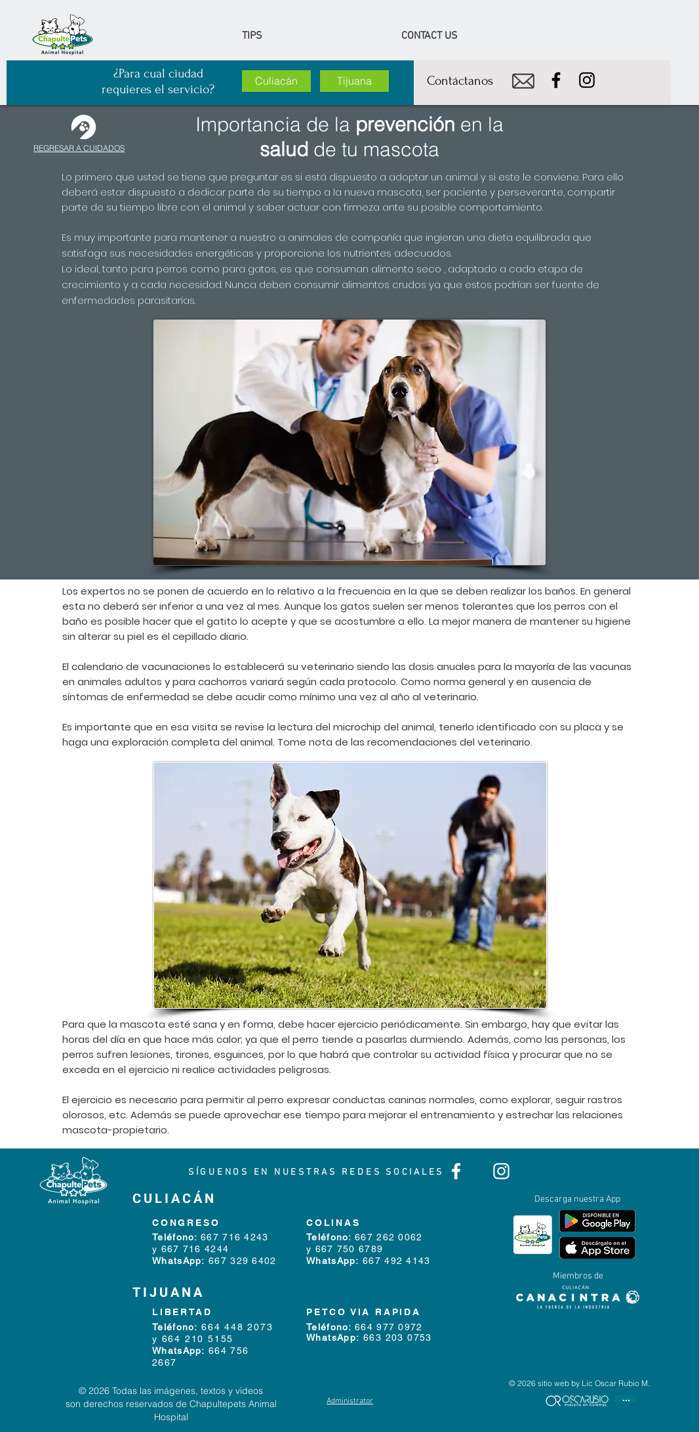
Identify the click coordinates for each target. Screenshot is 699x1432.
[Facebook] (556, 80)
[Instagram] (586, 80)
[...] (626, 1398)
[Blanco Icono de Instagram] (501, 1171)
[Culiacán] (276, 81)
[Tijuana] (354, 81)
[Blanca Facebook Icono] (456, 1171)
